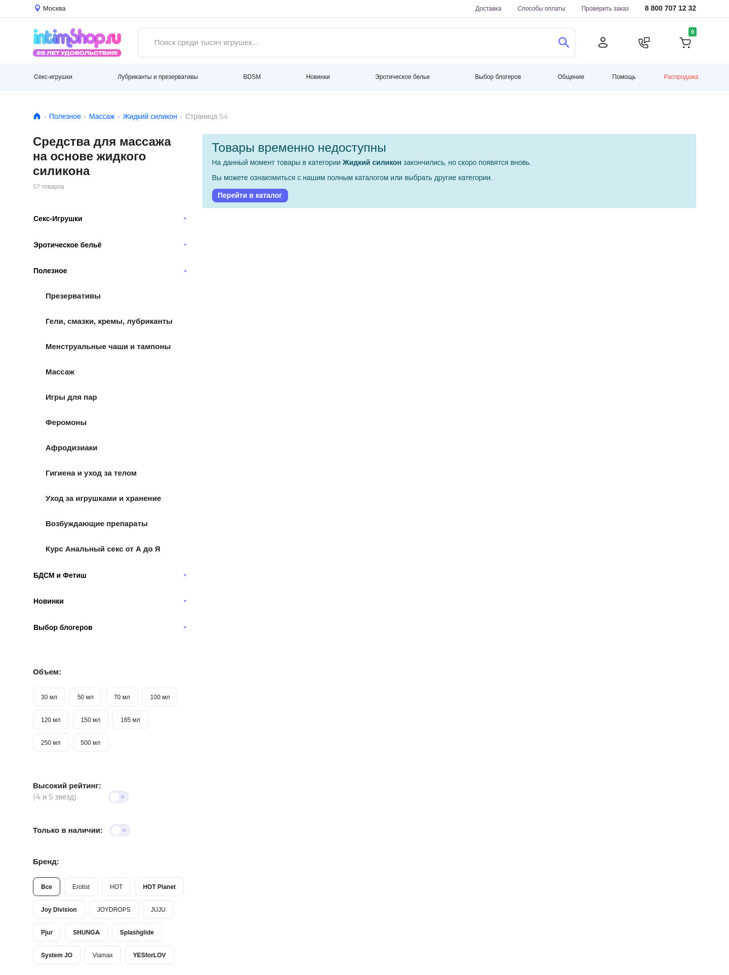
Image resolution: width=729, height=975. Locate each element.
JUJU (158, 909)
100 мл (160, 697)
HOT (116, 887)
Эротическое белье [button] (402, 76)
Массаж (102, 116)
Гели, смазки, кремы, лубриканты (109, 321)
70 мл (122, 697)
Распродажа (681, 76)
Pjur (47, 932)
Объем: (47, 671)
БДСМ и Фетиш (110, 575)
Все (46, 887)
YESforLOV (149, 955)
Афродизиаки (72, 447)
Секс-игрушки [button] (53, 76)
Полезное (65, 116)
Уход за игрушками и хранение (103, 498)
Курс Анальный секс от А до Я (103, 549)
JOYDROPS (114, 909)
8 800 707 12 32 (670, 8)
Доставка (488, 8)
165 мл (130, 720)
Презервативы (73, 296)
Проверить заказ (605, 8)
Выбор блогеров (110, 627)
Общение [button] (570, 76)
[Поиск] (563, 42)
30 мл (49, 697)
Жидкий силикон (150, 116)
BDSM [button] (252, 76)
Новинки (110, 601)
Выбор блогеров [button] (498, 76)
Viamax (103, 955)
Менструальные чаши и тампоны (108, 346)
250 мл (51, 742)
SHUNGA (86, 932)
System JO (56, 955)
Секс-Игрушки (110, 218)
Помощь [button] (624, 76)
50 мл (85, 697)
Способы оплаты (541, 8)
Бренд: (46, 861)
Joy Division (59, 909)
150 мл (91, 720)
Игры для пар (71, 397)
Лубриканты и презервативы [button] (157, 76)
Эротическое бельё (110, 244)
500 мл (91, 742)
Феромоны (66, 422)
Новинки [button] (318, 76)
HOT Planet (159, 887)
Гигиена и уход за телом (91, 473)
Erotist (81, 887)
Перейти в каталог (250, 195)
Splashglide (137, 932)
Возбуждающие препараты (97, 523)
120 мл (51, 720)
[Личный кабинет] (603, 42)
